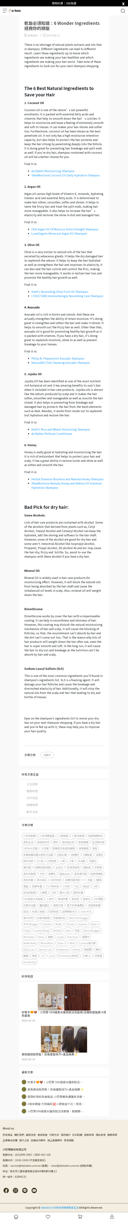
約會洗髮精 (43, 918)
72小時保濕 (52, 886)
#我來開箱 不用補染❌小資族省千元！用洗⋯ (53, 1104)
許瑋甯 (98, 867)
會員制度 (42, 1135)
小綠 (53, 892)
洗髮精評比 (59, 918)
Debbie (57, 930)
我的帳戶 (66, 1135)
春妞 (34, 955)
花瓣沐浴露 (29, 905)
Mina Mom (47, 943)
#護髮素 (87, 854)
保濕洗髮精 (73, 867)
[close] (123, 3)
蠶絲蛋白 (44, 905)
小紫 (71, 861)
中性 (41, 873)
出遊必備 (62, 854)
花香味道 (53, 911)
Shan (41, 937)
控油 (25, 911)
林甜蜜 (98, 955)
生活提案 (32, 784)
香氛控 (75, 899)
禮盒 (25, 886)
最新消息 (32, 812)
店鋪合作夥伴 (38, 1140)
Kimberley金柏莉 (68, 955)
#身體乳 (75, 854)
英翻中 (47, 755)
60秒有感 (56, 880)
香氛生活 (28, 842)
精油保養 (63, 899)
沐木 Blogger (31, 924)
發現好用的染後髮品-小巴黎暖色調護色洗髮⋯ (53, 1096)
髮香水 (86, 899)
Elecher (47, 924)
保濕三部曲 (38, 911)
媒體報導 (32, 805)
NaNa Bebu (30, 943)
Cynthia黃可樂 (87, 943)
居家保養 (78, 892)
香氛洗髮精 (29, 873)
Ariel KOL (86, 911)
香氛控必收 (68, 842)
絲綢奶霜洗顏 (72, 880)
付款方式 (54, 1135)
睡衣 (55, 842)
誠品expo (65, 873)
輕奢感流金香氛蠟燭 (64, 848)
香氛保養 (28, 880)
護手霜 (27, 867)
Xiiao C (95, 924)
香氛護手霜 (80, 873)
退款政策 (89, 1135)
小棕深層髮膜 (46, 835)
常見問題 (69, 1140)
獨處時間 (32, 791)
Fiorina (70, 924)
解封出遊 (28, 861)
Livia (51, 955)
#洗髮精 (51, 861)
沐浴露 (81, 861)
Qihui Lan (29, 949)
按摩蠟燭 (84, 848)
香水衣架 (28, 918)
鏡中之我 (64, 892)
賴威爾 (88, 949)
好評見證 (32, 798)
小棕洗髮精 (29, 835)
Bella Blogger (92, 930)
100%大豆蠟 (30, 848)
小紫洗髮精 (78, 835)
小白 (76, 886)
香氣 (94, 848)
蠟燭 (98, 880)
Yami (68, 930)
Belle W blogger (79, 918)
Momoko (28, 937)
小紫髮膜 (63, 835)
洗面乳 (92, 861)
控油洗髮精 (29, 892)
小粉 (95, 886)
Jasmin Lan (45, 949)
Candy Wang (41, 930)
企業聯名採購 (10, 1140)
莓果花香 (58, 905)
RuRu (59, 924)
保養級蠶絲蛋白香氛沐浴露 (38, 854)
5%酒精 (98, 899)
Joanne (82, 924)
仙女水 (59, 867)
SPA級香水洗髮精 (33, 899)
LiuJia (60, 937)
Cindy (26, 930)
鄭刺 (97, 949)
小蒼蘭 (43, 892)
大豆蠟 (45, 848)
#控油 (86, 886)
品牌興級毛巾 (69, 911)
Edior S (61, 943)
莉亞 (77, 930)
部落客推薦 (94, 905)
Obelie (76, 949)
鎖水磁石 (42, 880)
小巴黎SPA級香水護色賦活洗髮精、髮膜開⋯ (52, 1111)
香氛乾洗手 (43, 842)
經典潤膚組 (96, 873)
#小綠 (40, 861)
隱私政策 (101, 1135)
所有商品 (8, 1135)
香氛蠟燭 (83, 842)
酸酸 (50, 937)
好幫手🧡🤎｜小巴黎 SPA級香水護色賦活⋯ (52, 1082)
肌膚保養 (37, 886)
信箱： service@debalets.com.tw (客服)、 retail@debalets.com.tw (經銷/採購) (47, 1165)
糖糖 (25, 955)
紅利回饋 (77, 1135)
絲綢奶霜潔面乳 (43, 867)
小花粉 (66, 886)
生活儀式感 (98, 842)
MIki (72, 943)
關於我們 (19, 1135)
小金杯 (50, 899)
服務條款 (112, 1135)
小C (43, 955)
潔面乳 (99, 854)
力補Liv (86, 955)
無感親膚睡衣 (95, 835)
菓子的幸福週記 (75, 905)
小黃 (62, 861)
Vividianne (62, 949)
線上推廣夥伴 (54, 1140)
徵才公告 (24, 1140)
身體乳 (52, 873)
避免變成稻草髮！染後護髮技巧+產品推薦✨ (53, 1089)
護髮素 (87, 867)
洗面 (89, 880)
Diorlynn (73, 937)
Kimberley (29, 962)
